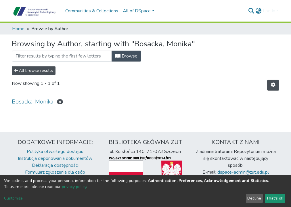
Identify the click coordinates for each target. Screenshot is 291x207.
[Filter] (62, 56)
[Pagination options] (273, 85)
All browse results (33, 70)
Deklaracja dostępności (55, 165)
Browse (126, 56)
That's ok (274, 198)
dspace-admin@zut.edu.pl (243, 172)
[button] (258, 10)
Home (18, 29)
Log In (269, 11)
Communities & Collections (91, 11)
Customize (13, 198)
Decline (254, 198)
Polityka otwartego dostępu (55, 151)
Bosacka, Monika (32, 102)
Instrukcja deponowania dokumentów (55, 158)
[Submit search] (251, 10)
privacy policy (74, 186)
